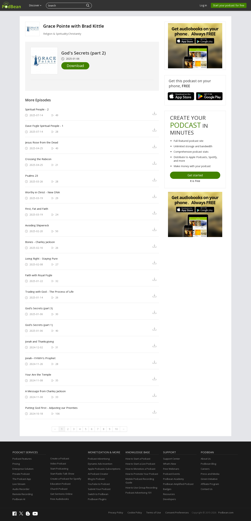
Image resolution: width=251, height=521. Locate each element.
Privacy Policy (115, 512)
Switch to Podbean (98, 494)
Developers (169, 499)
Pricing (16, 463)
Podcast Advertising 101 (139, 492)
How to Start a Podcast (138, 458)
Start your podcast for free (228, 5)
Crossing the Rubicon (38, 159)
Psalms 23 (31, 175)
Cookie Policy (134, 512)
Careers (205, 468)
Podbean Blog (208, 463)
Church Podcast (58, 488)
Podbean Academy (173, 479)
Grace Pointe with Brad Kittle (73, 26)
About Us (206, 458)
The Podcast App (21, 479)
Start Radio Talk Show (62, 473)
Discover (35, 5)
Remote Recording (22, 494)
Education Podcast (60, 483)
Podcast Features (22, 458)
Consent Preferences (177, 512)
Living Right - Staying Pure (41, 258)
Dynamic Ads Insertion (100, 463)
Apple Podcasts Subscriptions (104, 468)
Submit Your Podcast (99, 489)
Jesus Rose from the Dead (41, 142)
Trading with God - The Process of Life (49, 291)
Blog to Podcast (96, 479)
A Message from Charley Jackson (45, 391)
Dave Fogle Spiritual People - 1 (44, 125)
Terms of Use (153, 512)
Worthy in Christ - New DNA (42, 192)
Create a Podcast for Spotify (65, 478)
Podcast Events (171, 473)
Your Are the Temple (38, 374)
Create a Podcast (59, 458)
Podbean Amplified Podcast (178, 484)
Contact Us (206, 489)
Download (75, 65)
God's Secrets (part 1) (39, 324)
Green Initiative (209, 479)
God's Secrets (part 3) (39, 308)
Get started (195, 175)
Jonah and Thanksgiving (39, 341)
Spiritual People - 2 (37, 109)
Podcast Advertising (99, 458)
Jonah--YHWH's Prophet (40, 358)
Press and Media (210, 473)
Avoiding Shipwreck (37, 225)
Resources (169, 494)
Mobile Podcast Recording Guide (140, 480)
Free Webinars (171, 468)
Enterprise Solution (22, 468)
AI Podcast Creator (98, 473)
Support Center (171, 458)
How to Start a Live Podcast (140, 463)
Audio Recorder (20, 489)
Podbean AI (18, 499)
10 (116, 429)
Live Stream (18, 484)
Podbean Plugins (97, 499)
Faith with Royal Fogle (38, 275)
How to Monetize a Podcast (140, 468)
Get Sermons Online (61, 494)
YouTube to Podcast (99, 484)
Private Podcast (21, 473)
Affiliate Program (210, 484)
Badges (167, 489)
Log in (203, 5)
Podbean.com (225, 512)
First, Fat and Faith (36, 208)
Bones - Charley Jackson (40, 242)
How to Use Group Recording (141, 487)
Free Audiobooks (59, 499)
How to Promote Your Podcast (142, 473)
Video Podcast (58, 463)
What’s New (169, 463)
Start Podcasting (59, 468)
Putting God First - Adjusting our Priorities (51, 407)
